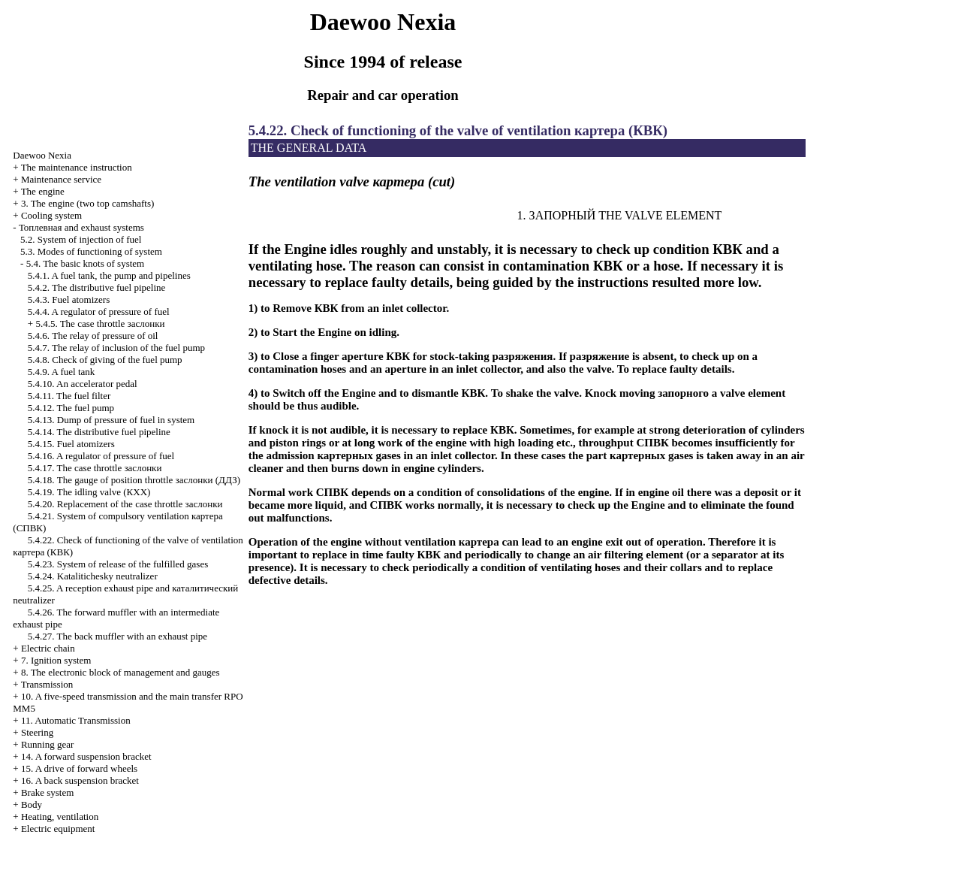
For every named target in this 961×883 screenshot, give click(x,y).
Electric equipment (58, 828)
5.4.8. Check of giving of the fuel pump (105, 359)
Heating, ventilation (59, 816)
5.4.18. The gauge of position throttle (134, 479)
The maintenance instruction (76, 167)
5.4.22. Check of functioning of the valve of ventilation (458, 130)
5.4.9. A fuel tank (61, 371)
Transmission (47, 684)
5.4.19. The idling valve (89, 491)
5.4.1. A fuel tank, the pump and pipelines (109, 275)
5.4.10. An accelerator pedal (82, 383)
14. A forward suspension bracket (86, 756)
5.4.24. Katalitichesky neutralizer (93, 576)
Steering (37, 732)
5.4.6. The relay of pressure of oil (93, 335)
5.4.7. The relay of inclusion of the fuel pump (116, 347)
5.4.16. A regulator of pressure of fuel (101, 455)
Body (31, 804)
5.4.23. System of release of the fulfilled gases (118, 564)
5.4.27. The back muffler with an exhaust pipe (117, 636)
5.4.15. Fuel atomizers (71, 443)
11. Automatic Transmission (76, 720)
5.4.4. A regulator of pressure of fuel (99, 311)
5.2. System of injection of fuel (80, 239)
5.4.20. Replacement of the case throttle (125, 504)
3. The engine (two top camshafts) (87, 203)
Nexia (42, 155)
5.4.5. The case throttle (99, 323)
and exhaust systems (81, 227)
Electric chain (48, 648)
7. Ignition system (56, 660)
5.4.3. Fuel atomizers (69, 299)
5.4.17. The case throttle (95, 467)
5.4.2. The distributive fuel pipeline (97, 287)
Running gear (47, 744)
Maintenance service (61, 179)
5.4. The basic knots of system (85, 263)
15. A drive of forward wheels (79, 768)
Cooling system (51, 215)
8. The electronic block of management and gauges (120, 672)
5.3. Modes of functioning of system (91, 251)
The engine (43, 191)
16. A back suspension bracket (80, 780)
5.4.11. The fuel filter (69, 395)
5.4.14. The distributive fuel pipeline (99, 431)
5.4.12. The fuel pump (71, 407)
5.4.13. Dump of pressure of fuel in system (111, 419)
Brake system (47, 792)
